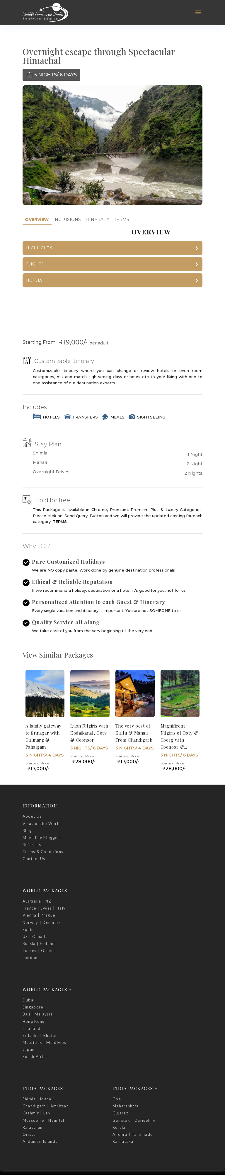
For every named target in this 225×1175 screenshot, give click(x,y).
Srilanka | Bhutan (40, 1035)
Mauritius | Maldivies (44, 1042)
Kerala (119, 1127)
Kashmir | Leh (36, 1113)
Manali (40, 462)
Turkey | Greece (39, 950)
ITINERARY (97, 219)
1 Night (195, 454)
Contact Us (34, 858)
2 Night (194, 463)
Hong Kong (34, 1021)
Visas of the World (42, 823)
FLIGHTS (35, 264)
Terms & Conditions (43, 851)
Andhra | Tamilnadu (132, 1134)
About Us (32, 816)
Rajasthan (33, 1127)
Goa (116, 1099)
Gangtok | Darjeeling (134, 1120)
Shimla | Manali (38, 1099)
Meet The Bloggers (42, 837)
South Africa (35, 1056)
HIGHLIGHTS (39, 248)
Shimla (40, 453)
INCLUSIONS (67, 219)
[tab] (37, 220)
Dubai (29, 1000)
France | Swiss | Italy (44, 908)
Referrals (32, 844)
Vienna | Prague (39, 915)
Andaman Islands (40, 1141)
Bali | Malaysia (38, 1014)
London (30, 957)
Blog (27, 830)
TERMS (121, 219)
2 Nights (193, 473)
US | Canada (35, 936)
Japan (29, 1049)
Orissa (29, 1134)
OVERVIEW (37, 219)
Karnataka (123, 1141)
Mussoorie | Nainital (43, 1120)
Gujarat (120, 1113)
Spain (28, 929)
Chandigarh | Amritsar (45, 1106)
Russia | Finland (39, 943)
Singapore (33, 1007)
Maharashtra (125, 1106)
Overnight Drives (51, 471)
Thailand (31, 1028)
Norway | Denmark (42, 922)
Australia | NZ (37, 901)
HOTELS (34, 280)
